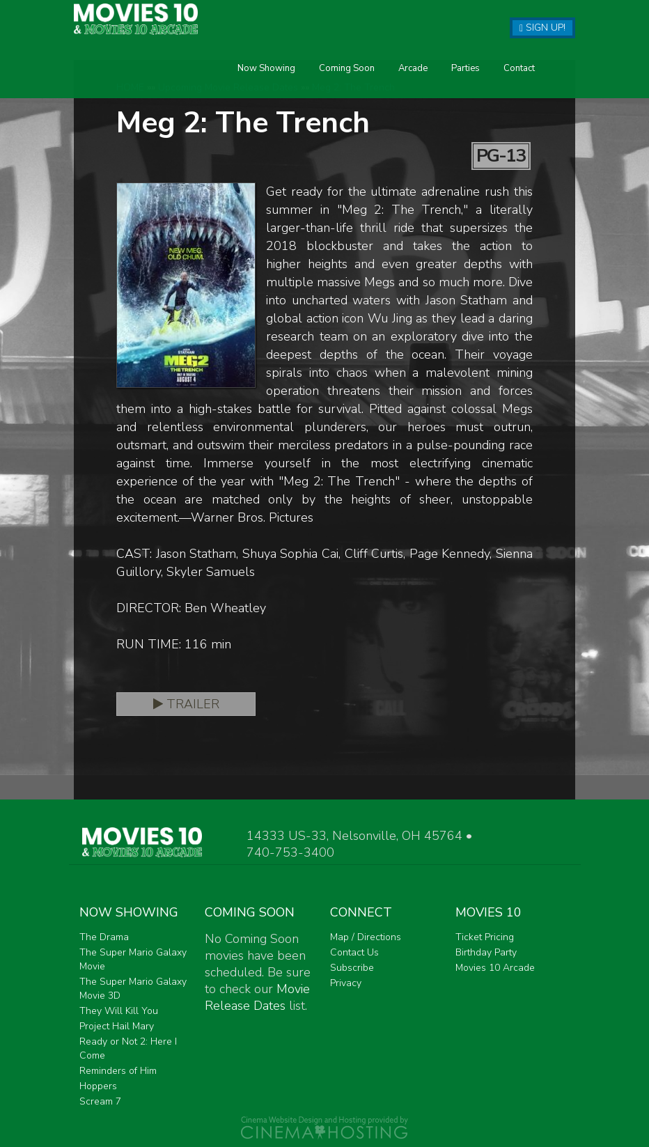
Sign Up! (542, 27)
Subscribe (352, 967)
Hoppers (98, 1086)
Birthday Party (486, 952)
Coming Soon (223, 86)
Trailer (186, 704)
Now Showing (142, 86)
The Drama (104, 937)
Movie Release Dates (257, 997)
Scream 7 (100, 1101)
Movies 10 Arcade (495, 967)
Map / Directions (365, 937)
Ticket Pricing (484, 937)
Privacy (345, 983)
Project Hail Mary (116, 1026)
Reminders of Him (118, 1070)
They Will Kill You (118, 1010)
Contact (395, 86)
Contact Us (354, 952)
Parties (341, 86)
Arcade (289, 86)
